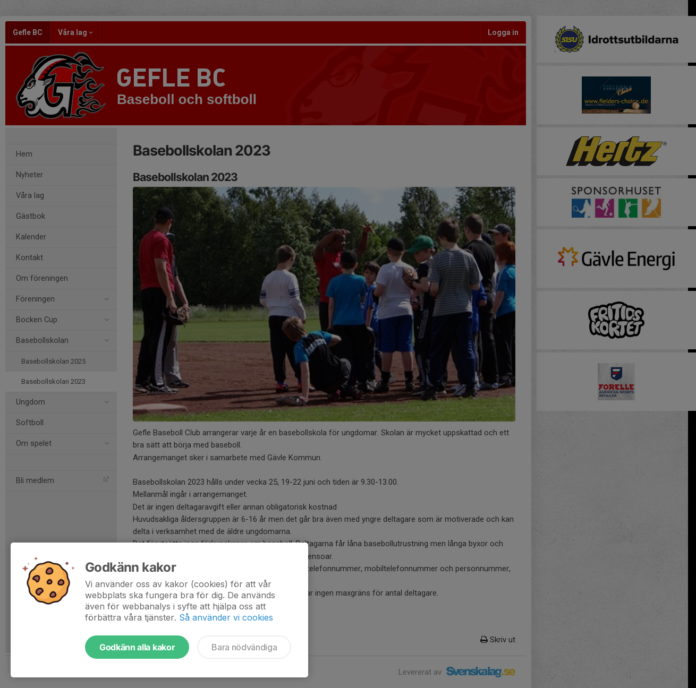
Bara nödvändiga (244, 647)
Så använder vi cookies (226, 617)
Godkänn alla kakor (137, 647)
